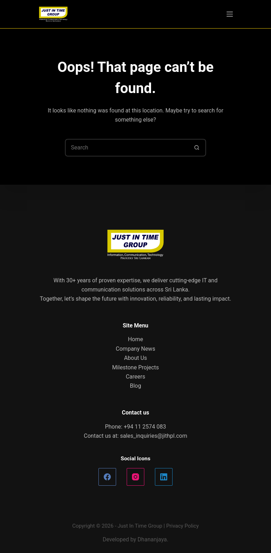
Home (135, 339)
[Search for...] (126, 147)
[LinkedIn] (164, 477)
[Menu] (230, 14)
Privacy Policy (182, 526)
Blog (135, 385)
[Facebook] (107, 477)
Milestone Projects (135, 367)
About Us (135, 358)
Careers (135, 376)
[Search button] (197, 147)
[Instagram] (135, 477)
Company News (135, 348)
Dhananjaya (152, 539)
